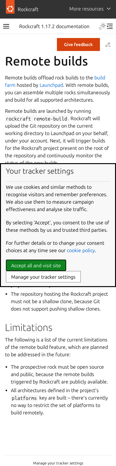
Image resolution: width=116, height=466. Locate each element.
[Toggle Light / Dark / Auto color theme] (102, 26)
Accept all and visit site (36, 265)
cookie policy (81, 250)
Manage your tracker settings (58, 463)
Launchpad (51, 85)
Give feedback (78, 44)
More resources (86, 8)
